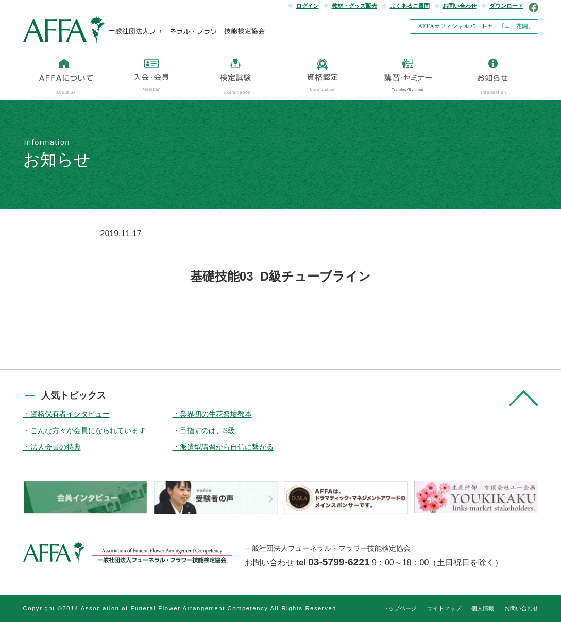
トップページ (400, 608)
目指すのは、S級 (207, 430)
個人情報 (482, 608)
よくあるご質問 (410, 6)
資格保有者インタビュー (70, 414)
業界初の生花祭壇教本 (216, 414)
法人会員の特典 (55, 447)
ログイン (307, 6)
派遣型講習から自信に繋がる (227, 447)
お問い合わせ (460, 6)
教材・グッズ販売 (354, 6)
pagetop (523, 398)
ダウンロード (506, 6)
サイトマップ (444, 608)
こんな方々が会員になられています (88, 430)
